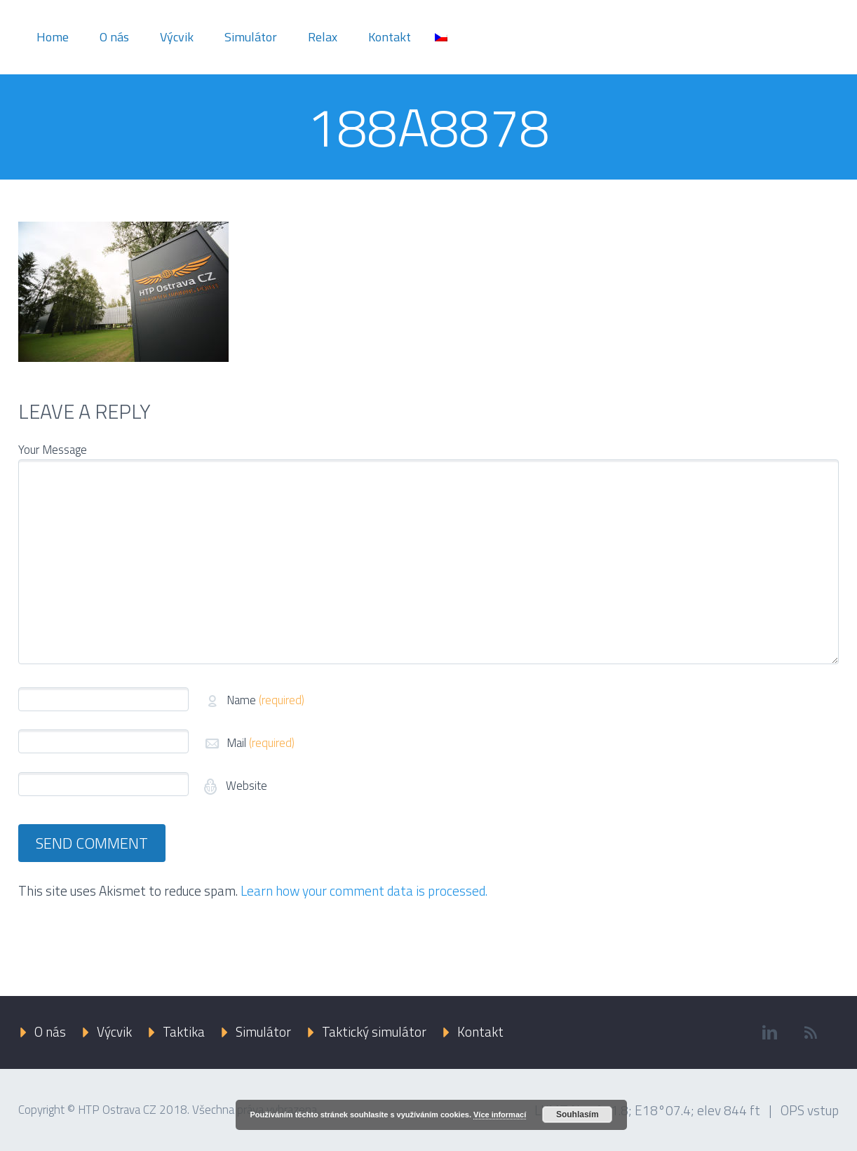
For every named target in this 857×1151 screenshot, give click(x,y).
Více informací (499, 1114)
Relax (322, 36)
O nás (114, 36)
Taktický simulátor (374, 1031)
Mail (261, 743)
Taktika (184, 1031)
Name (265, 700)
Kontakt (389, 36)
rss (810, 1032)
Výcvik (177, 36)
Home (52, 36)
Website (245, 785)
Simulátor (250, 36)
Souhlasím (577, 1114)
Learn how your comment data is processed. (364, 890)
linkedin (769, 1032)
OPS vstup (810, 1110)
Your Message (52, 449)
